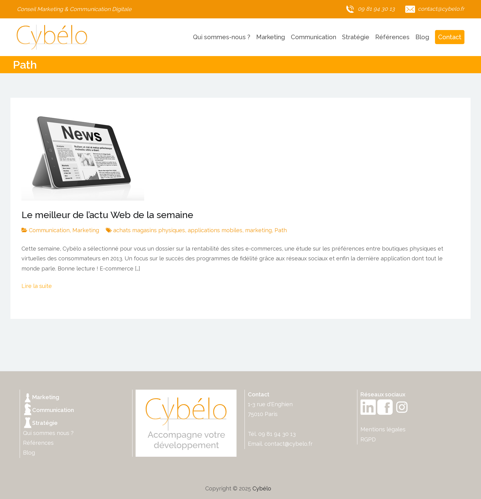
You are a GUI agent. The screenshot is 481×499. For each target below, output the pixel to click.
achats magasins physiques (149, 230)
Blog (422, 37)
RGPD (368, 439)
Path (281, 230)
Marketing (270, 37)
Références (392, 37)
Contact (449, 37)
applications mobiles (215, 230)
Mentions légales (383, 429)
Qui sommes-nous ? (221, 37)
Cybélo (261, 488)
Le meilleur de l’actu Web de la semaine (107, 215)
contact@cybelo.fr (288, 443)
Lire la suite (36, 286)
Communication (313, 37)
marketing (258, 230)
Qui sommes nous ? (48, 433)
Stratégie (355, 37)
